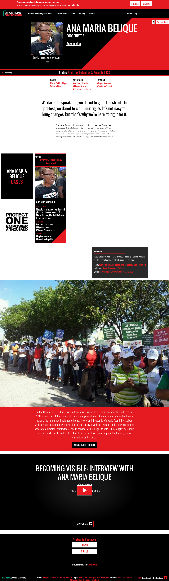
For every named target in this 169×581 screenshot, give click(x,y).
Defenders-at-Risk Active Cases (150, 578)
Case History (8, 72)
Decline (146, 3)
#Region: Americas (104, 83)
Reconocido (73, 43)
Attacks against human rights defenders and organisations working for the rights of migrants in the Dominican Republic (119, 258)
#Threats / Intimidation (82, 89)
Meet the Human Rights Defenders (40, 13)
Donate (129, 13)
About (73, 13)
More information (74, 5)
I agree (135, 3)
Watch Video (84, 490)
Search (92, 13)
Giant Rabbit (92, 564)
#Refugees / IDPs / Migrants (134, 264)
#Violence (120, 268)
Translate (164, 22)
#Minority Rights (56, 86)
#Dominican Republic (105, 86)
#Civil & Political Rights (58, 83)
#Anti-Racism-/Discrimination (111, 264)
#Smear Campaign (108, 268)
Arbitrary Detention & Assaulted (86, 72)
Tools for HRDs (61, 13)
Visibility (82, 13)
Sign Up (137, 13)
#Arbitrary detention (81, 83)
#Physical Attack (79, 86)
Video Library (82, 523)
